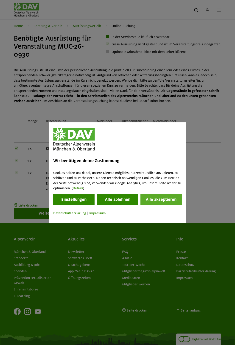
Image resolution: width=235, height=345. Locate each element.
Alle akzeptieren (161, 199)
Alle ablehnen (117, 199)
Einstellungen (74, 199)
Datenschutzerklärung (69, 213)
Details (78, 188)
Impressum (97, 213)
